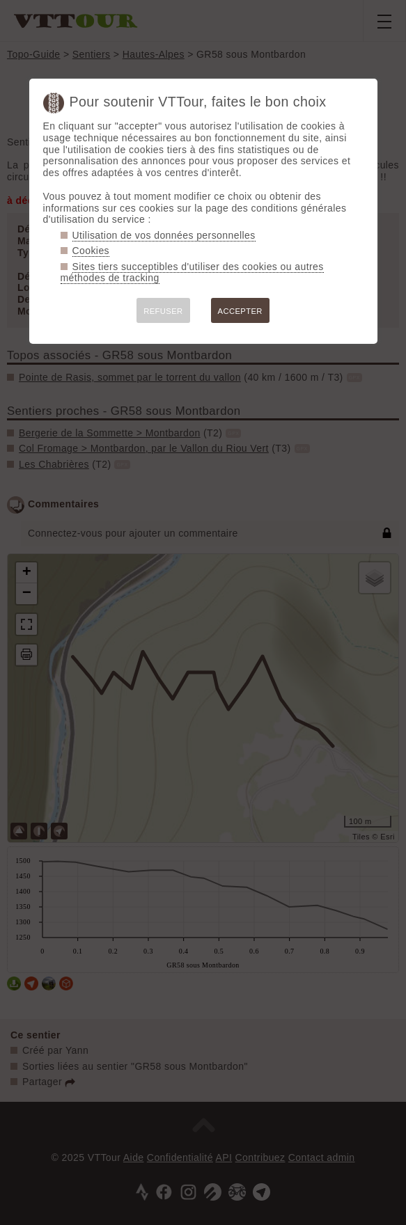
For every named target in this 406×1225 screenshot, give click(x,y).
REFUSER (162, 311)
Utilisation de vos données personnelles (164, 235)
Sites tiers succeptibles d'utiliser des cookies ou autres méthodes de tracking (192, 272)
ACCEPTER (240, 311)
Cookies (91, 250)
